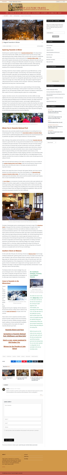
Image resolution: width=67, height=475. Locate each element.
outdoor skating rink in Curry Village (13, 163)
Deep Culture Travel (7, 46)
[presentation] (14, 434)
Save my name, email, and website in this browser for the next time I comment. (22, 430)
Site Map (26, 458)
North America (35, 356)
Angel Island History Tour (51, 101)
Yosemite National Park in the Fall (55, 122)
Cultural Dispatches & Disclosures (53, 52)
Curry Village (6, 181)
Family (18, 356)
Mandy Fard (50, 109)
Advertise (26, 456)
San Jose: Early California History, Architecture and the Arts (55, 112)
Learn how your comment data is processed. (28, 445)
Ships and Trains (26, 13)
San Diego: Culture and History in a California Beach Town (55, 127)
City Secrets (44, 13)
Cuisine (14, 356)
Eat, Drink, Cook (53, 13)
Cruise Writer (50, 130)
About (59, 13)
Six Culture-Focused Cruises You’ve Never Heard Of (55, 132)
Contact (26, 454)
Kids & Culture (49, 57)
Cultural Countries (49, 50)
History (22, 356)
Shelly (49, 120)
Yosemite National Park (27, 53)
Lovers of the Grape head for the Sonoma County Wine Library (55, 117)
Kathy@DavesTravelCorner (53, 124)
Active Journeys (36, 13)
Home (7, 13)
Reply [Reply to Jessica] (41, 394)
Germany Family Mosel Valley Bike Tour (22, 378)
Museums (28, 356)
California (9, 356)
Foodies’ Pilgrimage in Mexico (15, 1)
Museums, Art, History (15, 13)
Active (4, 356)
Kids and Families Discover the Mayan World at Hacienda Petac (37, 379)
